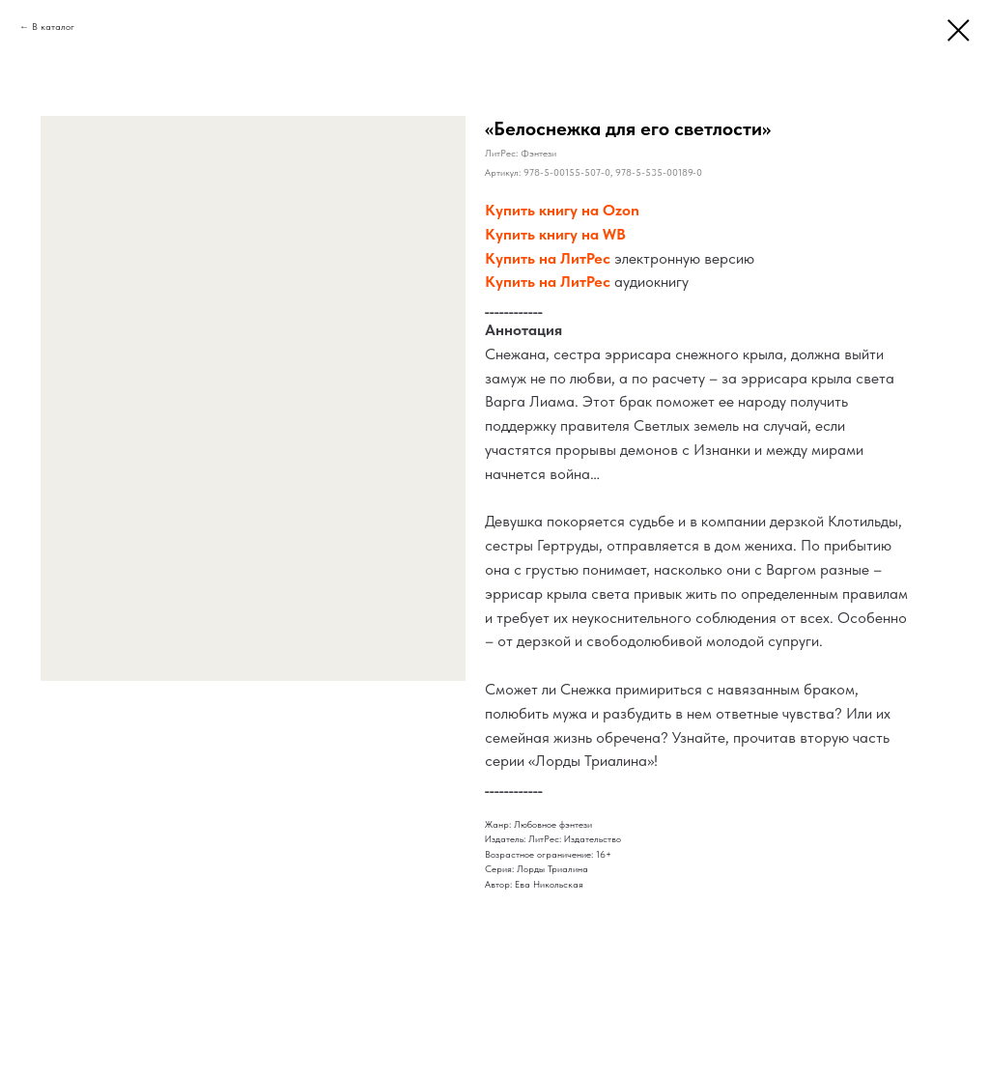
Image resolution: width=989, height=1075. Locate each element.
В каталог (53, 26)
